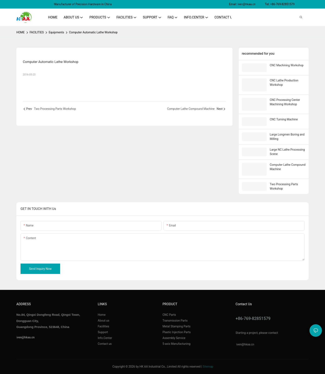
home (20, 32)
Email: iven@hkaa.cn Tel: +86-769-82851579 (262, 4)
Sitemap (208, 366)
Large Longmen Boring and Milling (287, 136)
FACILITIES (37, 32)
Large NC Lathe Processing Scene (287, 152)
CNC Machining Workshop (287, 65)
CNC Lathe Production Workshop (284, 82)
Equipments (56, 32)
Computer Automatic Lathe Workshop (93, 32)
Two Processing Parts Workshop (284, 186)
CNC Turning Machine (284, 119)
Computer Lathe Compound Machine (288, 167)
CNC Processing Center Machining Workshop (285, 102)
